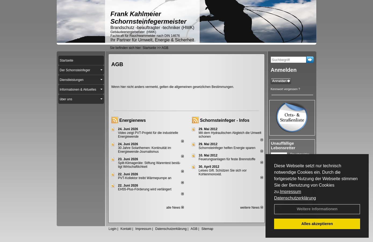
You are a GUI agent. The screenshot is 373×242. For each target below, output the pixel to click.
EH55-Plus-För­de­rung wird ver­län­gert (144, 189)
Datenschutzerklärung (295, 198)
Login (112, 229)
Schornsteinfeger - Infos (224, 120)
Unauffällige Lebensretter (283, 145)
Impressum (290, 191)
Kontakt (125, 229)
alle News (175, 207)
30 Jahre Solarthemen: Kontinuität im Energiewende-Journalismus (144, 150)
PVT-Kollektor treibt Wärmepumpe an (144, 178)
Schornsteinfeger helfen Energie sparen (227, 148)
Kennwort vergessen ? (285, 89)
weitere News (251, 207)
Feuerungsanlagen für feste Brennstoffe (227, 159)
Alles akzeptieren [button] (317, 224)
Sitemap (207, 229)
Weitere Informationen (317, 209)
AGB (194, 229)
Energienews (132, 120)
